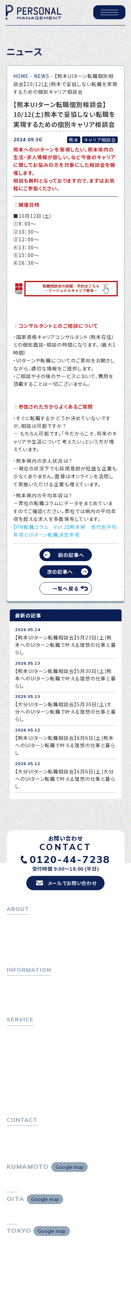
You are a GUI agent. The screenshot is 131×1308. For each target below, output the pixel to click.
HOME (21, 75)
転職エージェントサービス (38, 1041)
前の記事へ (71, 554)
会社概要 (19, 939)
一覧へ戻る (65, 588)
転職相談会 (22, 1050)
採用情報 (19, 949)
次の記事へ (60, 571)
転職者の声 (22, 1059)
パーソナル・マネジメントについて (44, 930)
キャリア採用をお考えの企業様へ (44, 1070)
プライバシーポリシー (31, 1141)
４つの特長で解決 (29, 1089)
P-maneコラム (24, 991)
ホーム (14, 920)
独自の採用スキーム (31, 1099)
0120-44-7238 (70, 859)
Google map (69, 1167)
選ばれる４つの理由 (31, 1080)
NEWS (41, 75)
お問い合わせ (22, 1131)
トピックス (18, 981)
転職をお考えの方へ (29, 1031)
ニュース (16, 1000)
